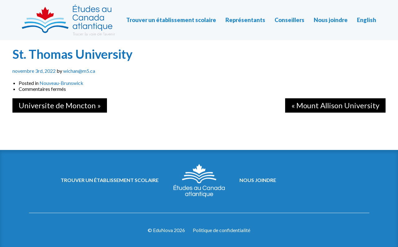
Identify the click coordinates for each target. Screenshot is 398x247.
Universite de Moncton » (60, 105)
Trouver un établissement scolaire (171, 20)
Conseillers (289, 20)
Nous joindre (331, 20)
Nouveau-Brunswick (61, 83)
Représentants (245, 20)
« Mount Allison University (335, 105)
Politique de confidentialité (221, 230)
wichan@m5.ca (79, 71)
